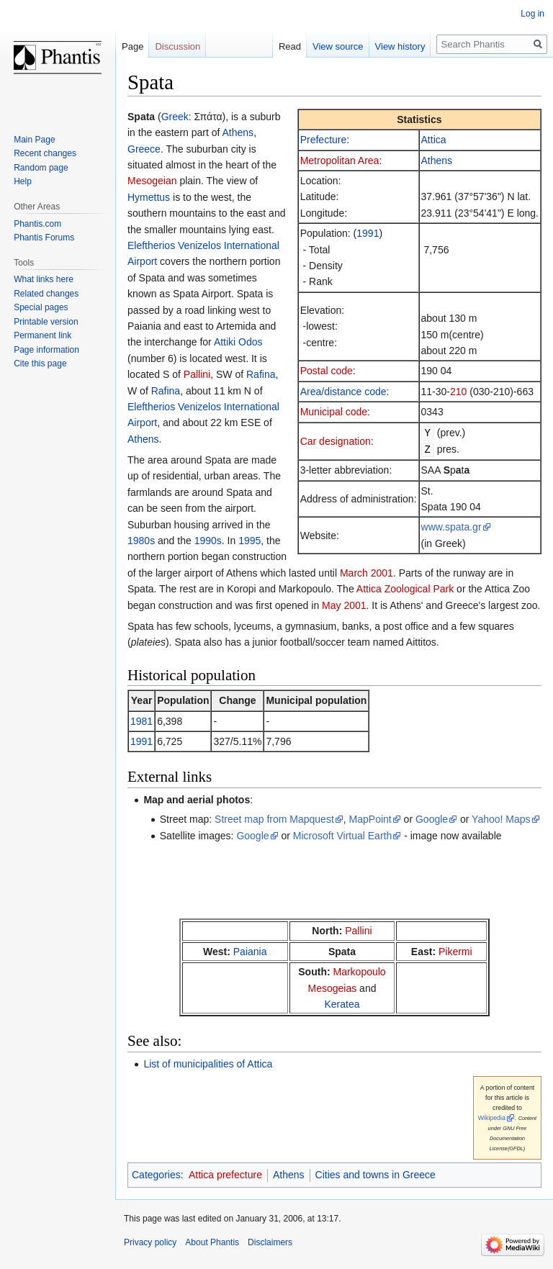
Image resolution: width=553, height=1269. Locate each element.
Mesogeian (152, 180)
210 (458, 391)
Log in (532, 14)
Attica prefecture (225, 1174)
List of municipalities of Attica (207, 1064)
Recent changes (45, 153)
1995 (249, 540)
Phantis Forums (44, 237)
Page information (46, 350)
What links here (43, 279)
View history (400, 46)
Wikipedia (491, 1117)
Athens (437, 160)
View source (338, 46)
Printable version (46, 322)
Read (290, 46)
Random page (41, 168)
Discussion (177, 46)
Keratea (341, 1004)
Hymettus (148, 197)
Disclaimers (270, 1242)
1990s (208, 540)
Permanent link (42, 335)
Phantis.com (37, 224)
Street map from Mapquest (274, 819)
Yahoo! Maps (501, 819)
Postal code (326, 370)
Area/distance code (343, 391)
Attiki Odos (238, 342)
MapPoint (370, 819)
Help (23, 181)
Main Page (34, 140)
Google (431, 819)
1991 (367, 233)
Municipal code (333, 411)
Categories (156, 1174)
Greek (175, 116)
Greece (144, 149)
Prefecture (323, 139)
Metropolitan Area (339, 160)
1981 (141, 721)
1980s (141, 540)
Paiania (250, 951)
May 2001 (344, 605)
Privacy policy (150, 1242)
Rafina (260, 374)
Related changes (46, 294)
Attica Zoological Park (405, 589)
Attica (433, 139)
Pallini (197, 374)
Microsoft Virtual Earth (342, 835)
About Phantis (212, 1242)
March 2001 (366, 573)
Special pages (41, 307)
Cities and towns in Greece (375, 1174)
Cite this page (40, 363)
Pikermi (455, 951)
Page (132, 46)
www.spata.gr (451, 525)
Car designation (335, 440)
